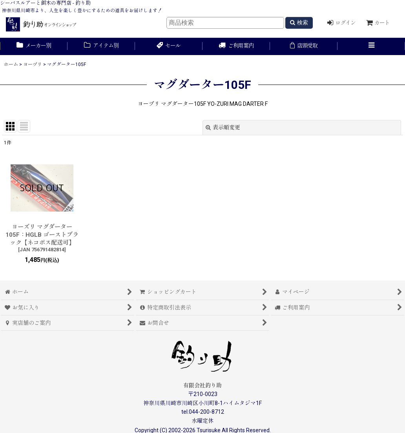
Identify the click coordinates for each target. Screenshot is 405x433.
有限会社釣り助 (202, 385)
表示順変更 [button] (223, 127)
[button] (371, 46)
